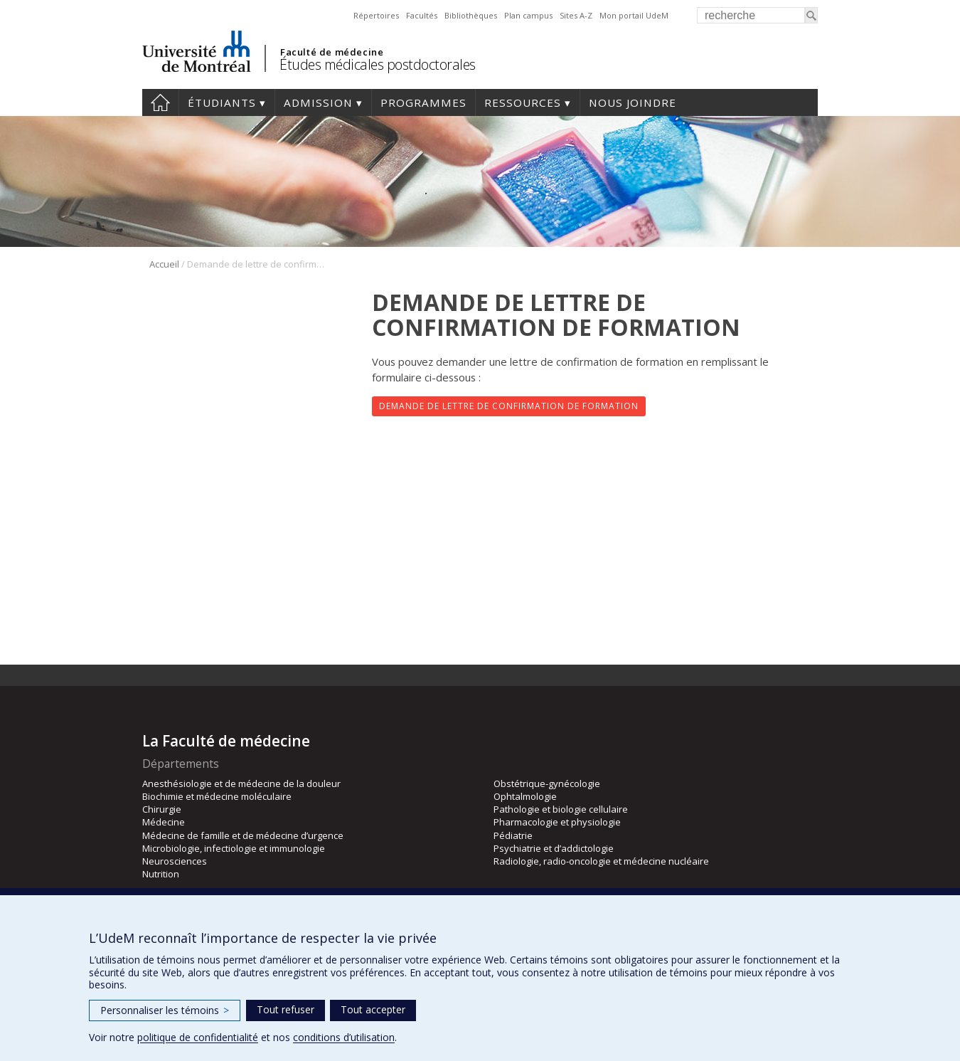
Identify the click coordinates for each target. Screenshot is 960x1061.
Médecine (163, 821)
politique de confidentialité (197, 1037)
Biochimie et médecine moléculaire (217, 796)
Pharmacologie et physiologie (557, 821)
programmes (423, 102)
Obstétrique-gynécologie (547, 783)
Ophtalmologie (525, 796)
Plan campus (528, 15)
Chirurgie (161, 809)
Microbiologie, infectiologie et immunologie (233, 848)
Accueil (160, 102)
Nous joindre (632, 102)
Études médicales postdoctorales (377, 64)
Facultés (421, 15)
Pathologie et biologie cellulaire (561, 809)
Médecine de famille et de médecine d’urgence (242, 835)
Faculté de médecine (331, 52)
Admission (318, 102)
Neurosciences (174, 861)
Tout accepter (373, 1009)
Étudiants (222, 102)
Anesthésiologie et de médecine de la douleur (241, 783)
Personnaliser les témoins (164, 1010)
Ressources (522, 102)
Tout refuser (285, 1009)
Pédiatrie (513, 835)
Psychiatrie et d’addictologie (554, 848)
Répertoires (376, 15)
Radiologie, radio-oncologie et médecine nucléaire (601, 861)
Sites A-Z (576, 15)
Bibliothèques (470, 15)
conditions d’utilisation (344, 1037)
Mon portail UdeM (633, 15)
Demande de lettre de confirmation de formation (509, 406)
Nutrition (160, 873)
